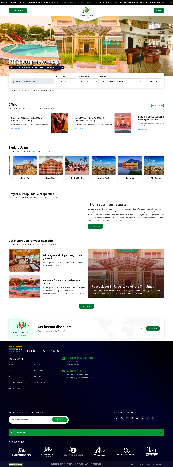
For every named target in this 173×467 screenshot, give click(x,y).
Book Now (95, 226)
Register (153, 328)
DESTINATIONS (18, 432)
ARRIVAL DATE (61, 77)
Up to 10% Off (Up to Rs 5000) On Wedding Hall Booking (30, 119)
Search (153, 81)
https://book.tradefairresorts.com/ (86, 2)
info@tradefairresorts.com (77, 374)
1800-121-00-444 (73, 364)
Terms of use (145, 464)
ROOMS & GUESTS (107, 77)
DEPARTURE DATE (85, 77)
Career (134, 464)
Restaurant (40, 370)
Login (159, 10)
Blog (11, 376)
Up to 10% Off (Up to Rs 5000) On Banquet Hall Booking (93, 119)
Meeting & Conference (19, 382)
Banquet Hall (15, 388)
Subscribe (60, 419)
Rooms (12, 370)
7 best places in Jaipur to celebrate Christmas (123, 286)
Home (11, 365)
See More (86, 306)
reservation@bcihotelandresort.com (81, 377)
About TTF (38, 365)
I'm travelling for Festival (44, 90)
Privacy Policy (158, 464)
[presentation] (153, 105)
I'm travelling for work (20, 90)
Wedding (38, 376)
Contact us (39, 382)
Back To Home (17, 10)
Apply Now (19, 128)
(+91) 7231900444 (73, 362)
